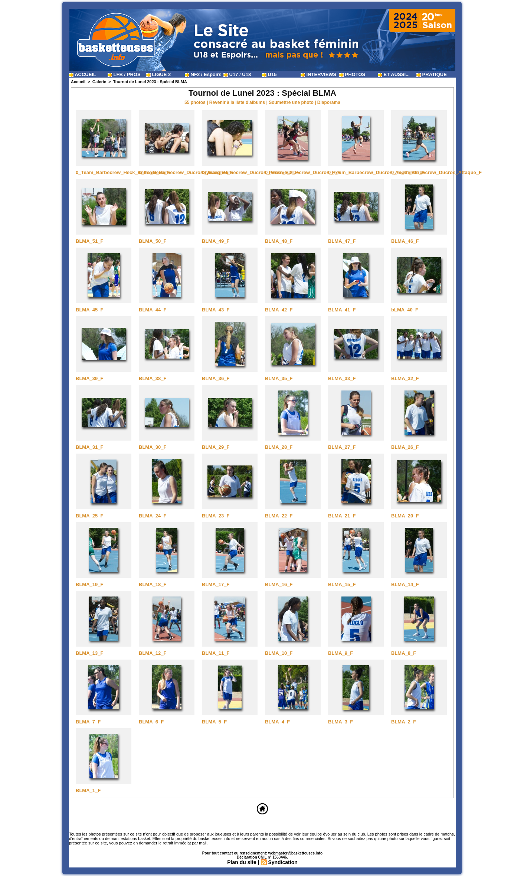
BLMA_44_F (152, 310)
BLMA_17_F (215, 584)
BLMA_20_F (405, 516)
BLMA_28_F (278, 447)
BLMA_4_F (277, 722)
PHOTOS (352, 74)
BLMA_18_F (152, 584)
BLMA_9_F (340, 653)
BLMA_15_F (342, 584)
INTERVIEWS (318, 74)
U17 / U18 (237, 74)
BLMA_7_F (88, 722)
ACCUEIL (82, 74)
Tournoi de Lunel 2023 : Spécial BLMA (150, 81)
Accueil (78, 81)
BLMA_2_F (403, 722)
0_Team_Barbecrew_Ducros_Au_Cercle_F (376, 172)
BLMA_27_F (342, 447)
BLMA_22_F (278, 516)
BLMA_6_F (151, 722)
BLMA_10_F (278, 653)
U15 (269, 74)
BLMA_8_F (403, 653)
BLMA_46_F (405, 241)
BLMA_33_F (342, 378)
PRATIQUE (431, 74)
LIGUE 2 (158, 74)
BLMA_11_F (215, 653)
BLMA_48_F (278, 241)
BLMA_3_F (340, 722)
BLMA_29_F (215, 447)
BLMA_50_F (152, 241)
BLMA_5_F (214, 722)
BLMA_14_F (405, 584)
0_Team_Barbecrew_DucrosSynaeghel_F (186, 172)
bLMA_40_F (404, 310)
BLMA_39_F (89, 378)
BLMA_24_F (152, 516)
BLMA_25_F (89, 516)
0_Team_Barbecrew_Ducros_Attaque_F (436, 172)
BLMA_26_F (405, 447)
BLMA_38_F (152, 378)
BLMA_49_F (215, 241)
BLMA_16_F (278, 584)
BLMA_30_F (152, 447)
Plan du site (241, 862)
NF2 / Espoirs (203, 74)
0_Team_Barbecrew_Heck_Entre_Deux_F (123, 172)
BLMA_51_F (89, 241)
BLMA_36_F (215, 378)
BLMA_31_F (89, 447)
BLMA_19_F (89, 584)
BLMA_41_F (342, 310)
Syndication (282, 862)
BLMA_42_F (278, 310)
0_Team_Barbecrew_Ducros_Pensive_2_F (250, 172)
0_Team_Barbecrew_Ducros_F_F (303, 172)
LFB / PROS (124, 74)
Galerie (99, 81)
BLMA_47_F (342, 241)
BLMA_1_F (88, 790)
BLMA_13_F (89, 653)
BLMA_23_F (215, 516)
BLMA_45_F (89, 310)
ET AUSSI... (394, 74)
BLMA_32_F (405, 378)
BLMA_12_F (152, 653)
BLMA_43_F (215, 310)
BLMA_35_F (278, 378)
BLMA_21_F (342, 516)
